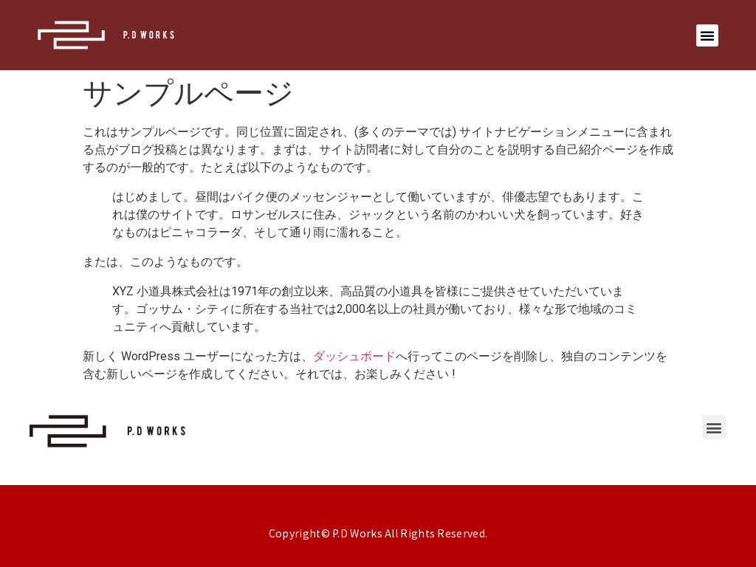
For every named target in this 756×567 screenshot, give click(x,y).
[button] (707, 35)
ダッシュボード (354, 356)
